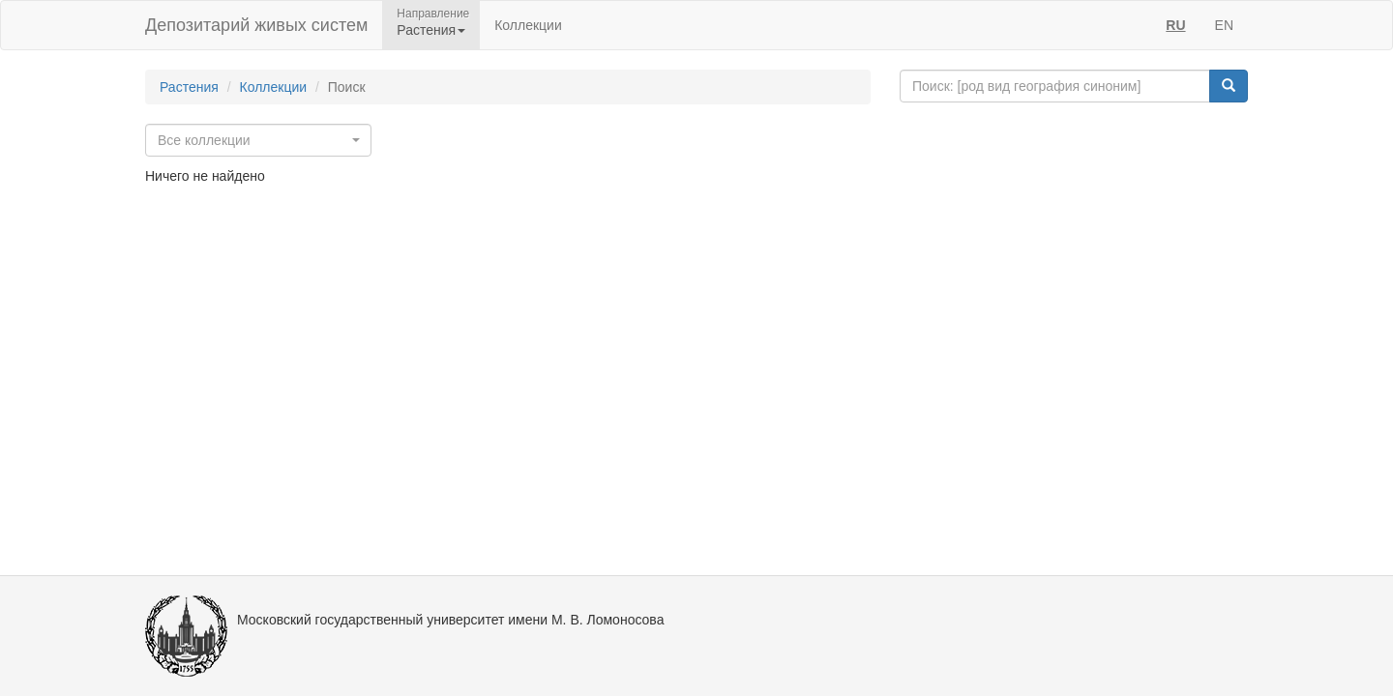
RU (1175, 25)
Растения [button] (431, 30)
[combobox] (258, 140)
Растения (189, 87)
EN (1224, 25)
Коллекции (528, 25)
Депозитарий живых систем (256, 25)
